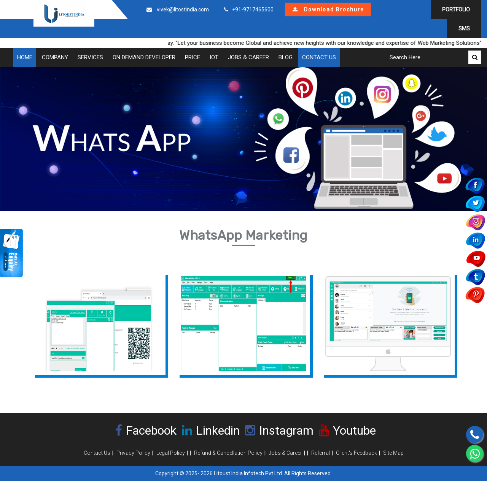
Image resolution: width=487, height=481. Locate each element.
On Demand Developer (144, 57)
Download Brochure (328, 9)
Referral (320, 453)
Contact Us (319, 57)
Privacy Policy (133, 453)
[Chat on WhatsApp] (474, 453)
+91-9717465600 (253, 9)
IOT (214, 57)
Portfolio (456, 9)
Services (90, 57)
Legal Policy (170, 453)
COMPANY (55, 57)
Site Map (393, 453)
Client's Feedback (356, 453)
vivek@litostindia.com (183, 9)
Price (192, 57)
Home (24, 57)
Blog (286, 57)
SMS (464, 28)
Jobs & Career (248, 57)
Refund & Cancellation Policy (228, 453)
